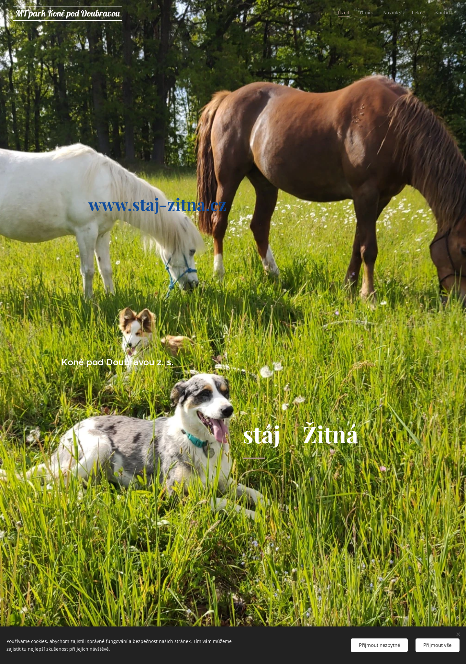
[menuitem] (413, 13)
